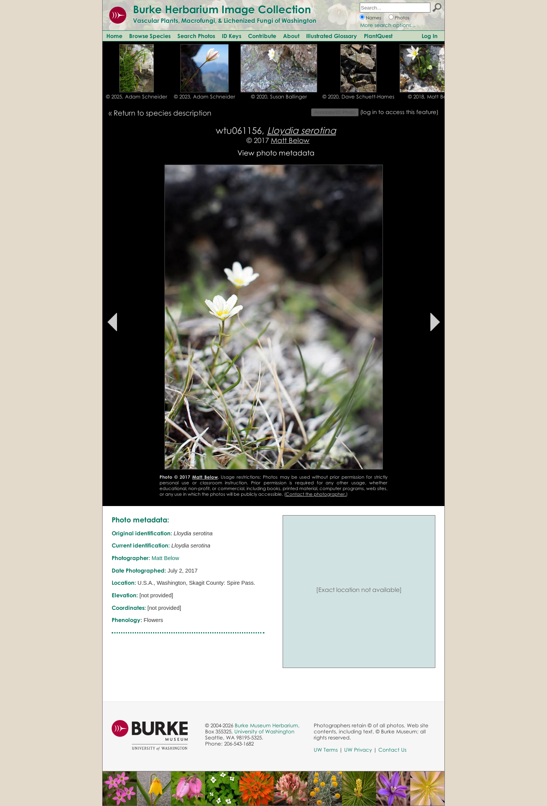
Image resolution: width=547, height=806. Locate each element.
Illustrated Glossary (331, 35)
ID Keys (231, 35)
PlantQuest (378, 35)
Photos (402, 18)
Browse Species (150, 35)
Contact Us (392, 750)
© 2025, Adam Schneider (136, 97)
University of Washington (264, 731)
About (291, 35)
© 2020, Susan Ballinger (279, 97)
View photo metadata (276, 152)
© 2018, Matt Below (431, 97)
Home (114, 35)
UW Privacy (358, 750)
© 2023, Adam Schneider (204, 97)
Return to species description (162, 112)
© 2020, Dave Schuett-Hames (358, 97)
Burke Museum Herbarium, (267, 725)
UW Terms (326, 750)
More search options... (388, 25)
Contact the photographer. (316, 494)
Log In (430, 35)
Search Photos (196, 35)
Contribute (262, 35)
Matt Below (290, 140)
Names (373, 18)
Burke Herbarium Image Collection (222, 9)
